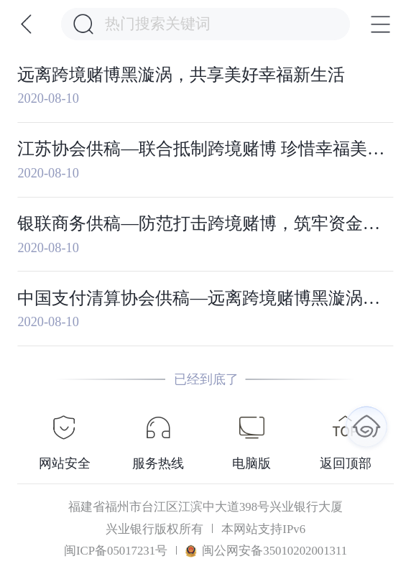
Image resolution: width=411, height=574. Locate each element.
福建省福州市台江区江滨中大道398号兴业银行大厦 (205, 506)
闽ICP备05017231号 (115, 550)
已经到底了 (206, 379)
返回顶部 (345, 463)
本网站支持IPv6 (263, 529)
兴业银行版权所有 (154, 529)
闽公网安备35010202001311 (266, 550)
